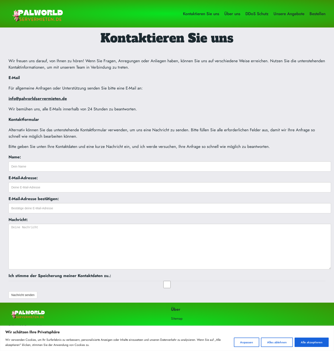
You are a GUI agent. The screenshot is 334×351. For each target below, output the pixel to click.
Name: (15, 157)
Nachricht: (18, 219)
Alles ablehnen (277, 342)
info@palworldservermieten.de (38, 98)
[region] (167, 338)
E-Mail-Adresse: (23, 178)
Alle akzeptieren (311, 342)
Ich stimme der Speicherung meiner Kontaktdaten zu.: (60, 276)
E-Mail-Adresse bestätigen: (34, 199)
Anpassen (246, 342)
